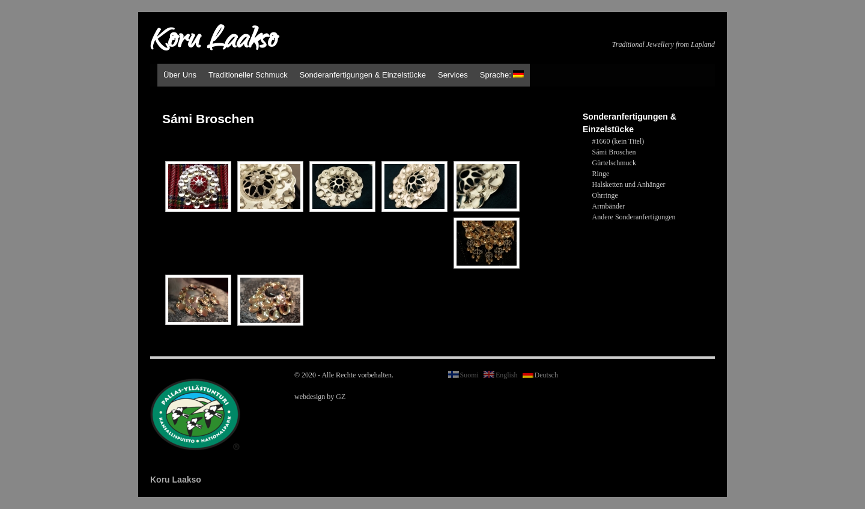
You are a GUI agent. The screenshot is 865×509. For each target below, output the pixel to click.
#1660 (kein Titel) (618, 141)
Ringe (601, 173)
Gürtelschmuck (614, 163)
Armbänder (608, 206)
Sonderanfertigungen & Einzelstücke (363, 74)
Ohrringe (605, 195)
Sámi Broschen (614, 152)
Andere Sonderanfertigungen (634, 217)
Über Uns (179, 74)
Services (453, 74)
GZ (340, 396)
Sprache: (502, 74)
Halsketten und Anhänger (629, 184)
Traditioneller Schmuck (248, 74)
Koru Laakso (213, 42)
